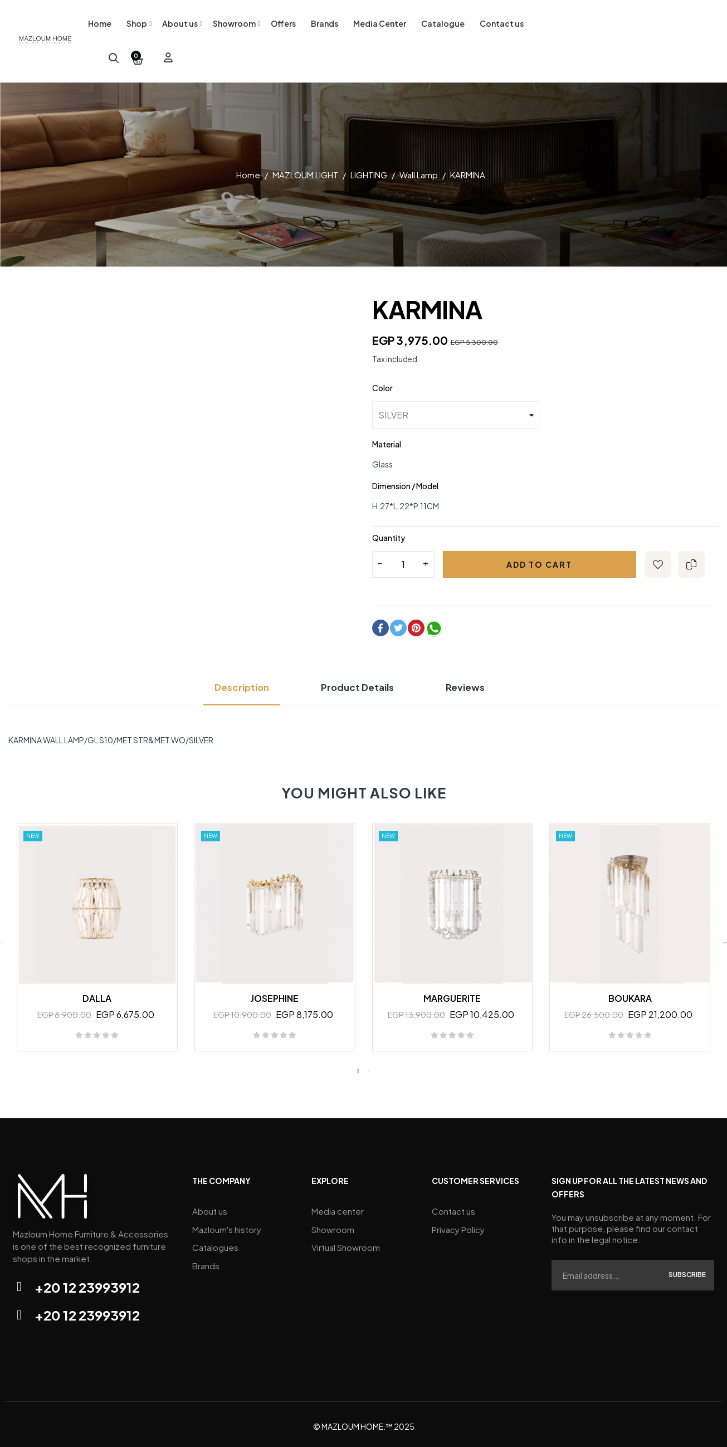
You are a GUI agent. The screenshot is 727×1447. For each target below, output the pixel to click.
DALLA (96, 994)
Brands (205, 1256)
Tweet (398, 624)
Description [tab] (231, 683)
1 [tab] (358, 1067)
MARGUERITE (452, 994)
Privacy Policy (458, 1223)
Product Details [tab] (359, 683)
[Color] (455, 411)
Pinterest (416, 624)
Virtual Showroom (345, 1240)
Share (380, 624)
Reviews (476, 683)
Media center (337, 1206)
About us (209, 1206)
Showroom (332, 1223)
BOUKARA (630, 994)
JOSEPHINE (275, 994)
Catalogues (215, 1240)
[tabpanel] (97, 939)
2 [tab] (369, 1067)
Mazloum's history (226, 1223)
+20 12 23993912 (87, 1283)
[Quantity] (403, 560)
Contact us (453, 1206)
